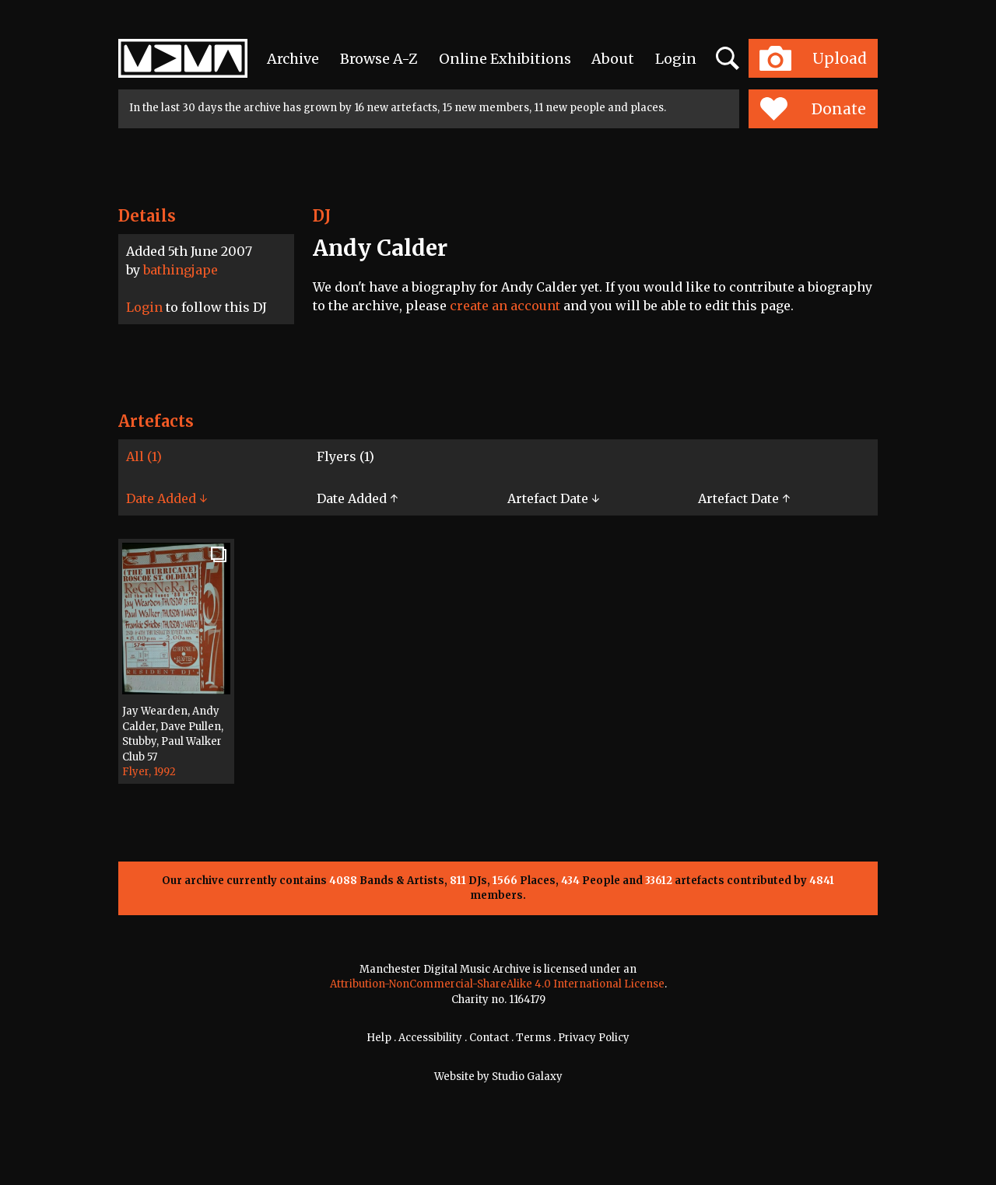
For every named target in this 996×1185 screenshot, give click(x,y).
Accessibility (430, 1037)
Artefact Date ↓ (553, 498)
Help (378, 1037)
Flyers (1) (345, 456)
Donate (812, 109)
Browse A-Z (379, 59)
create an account (505, 305)
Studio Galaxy (527, 1076)
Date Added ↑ (357, 498)
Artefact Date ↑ (744, 498)
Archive (293, 59)
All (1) (144, 456)
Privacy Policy (594, 1037)
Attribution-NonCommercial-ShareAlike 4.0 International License (497, 984)
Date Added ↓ (166, 498)
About (612, 59)
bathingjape (180, 270)
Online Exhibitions (505, 59)
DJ (322, 215)
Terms (533, 1037)
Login (675, 59)
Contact (489, 1037)
